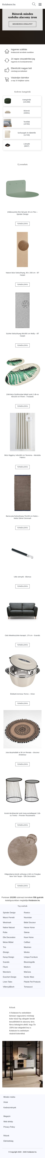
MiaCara (27, 972)
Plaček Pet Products (32, 982)
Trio (4, 947)
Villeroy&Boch (8, 987)
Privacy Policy (9, 1127)
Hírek (5, 1102)
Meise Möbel (8, 942)
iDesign (6, 952)
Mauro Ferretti (8, 917)
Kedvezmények (9, 1108)
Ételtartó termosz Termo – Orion (22, 694)
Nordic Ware (29, 977)
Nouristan (28, 917)
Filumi (5, 967)
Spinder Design (9, 913)
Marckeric (7, 972)
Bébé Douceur (30, 922)
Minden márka (9, 1097)
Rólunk (6, 1136)
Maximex (27, 947)
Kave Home (29, 937)
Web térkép (8, 1122)
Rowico (27, 913)
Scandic (6, 962)
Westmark (7, 922)
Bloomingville (29, 962)
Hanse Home (29, 927)
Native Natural (9, 927)
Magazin (6, 1116)
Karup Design (8, 957)
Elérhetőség (8, 1141)
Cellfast (27, 942)
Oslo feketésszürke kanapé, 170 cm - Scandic (22, 635)
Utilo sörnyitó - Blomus (22, 577)
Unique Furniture (31, 957)
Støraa (26, 932)
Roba (5, 932)
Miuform (27, 967)
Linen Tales (7, 982)
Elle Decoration (9, 937)
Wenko (27, 952)
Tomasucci (28, 987)
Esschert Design (9, 977)
